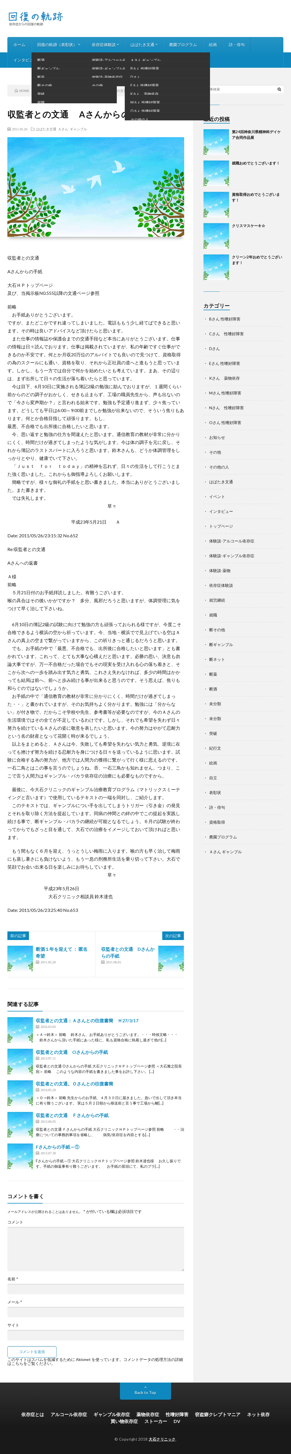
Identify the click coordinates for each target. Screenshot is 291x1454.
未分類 (215, 703)
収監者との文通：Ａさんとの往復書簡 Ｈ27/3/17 (87, 1020)
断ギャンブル (221, 644)
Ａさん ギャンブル (72, 129)
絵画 (213, 44)
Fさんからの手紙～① (57, 1146)
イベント (217, 496)
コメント (15, 1222)
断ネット (217, 659)
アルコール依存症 (69, 1414)
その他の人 (219, 466)
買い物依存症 (124, 1421)
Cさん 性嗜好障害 (226, 333)
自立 (213, 777)
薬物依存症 (147, 1414)
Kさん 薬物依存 (224, 378)
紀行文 (215, 748)
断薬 (213, 674)
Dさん (214, 348)
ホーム (19, 44)
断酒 (213, 688)
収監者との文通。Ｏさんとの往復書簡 (74, 1083)
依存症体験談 (104, 44)
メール (14, 1302)
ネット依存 (258, 1414)
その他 (215, 452)
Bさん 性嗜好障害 (224, 318)
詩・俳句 (237, 44)
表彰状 (215, 792)
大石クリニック (162, 1439)
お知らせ (57, 59)
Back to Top (145, 1392)
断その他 (217, 629)
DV (177, 1421)
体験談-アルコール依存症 (231, 540)
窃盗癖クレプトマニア (217, 1414)
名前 (12, 1279)
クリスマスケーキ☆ (248, 225)
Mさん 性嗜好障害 (225, 392)
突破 (213, 733)
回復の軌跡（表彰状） (57, 44)
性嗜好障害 (177, 1414)
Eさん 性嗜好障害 (224, 363)
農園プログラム (183, 44)
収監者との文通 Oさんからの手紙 (72, 1052)
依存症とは (32, 1414)
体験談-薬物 (219, 570)
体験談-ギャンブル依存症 (231, 555)
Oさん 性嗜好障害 (225, 422)
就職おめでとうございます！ (256, 163)
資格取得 (217, 822)
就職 (213, 614)
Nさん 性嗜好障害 (226, 407)
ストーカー (155, 1421)
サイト (13, 1325)
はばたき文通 (142, 44)
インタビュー (25, 59)
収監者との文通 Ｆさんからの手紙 (72, 1115)
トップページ (221, 526)
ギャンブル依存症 (111, 1414)
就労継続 (217, 600)
